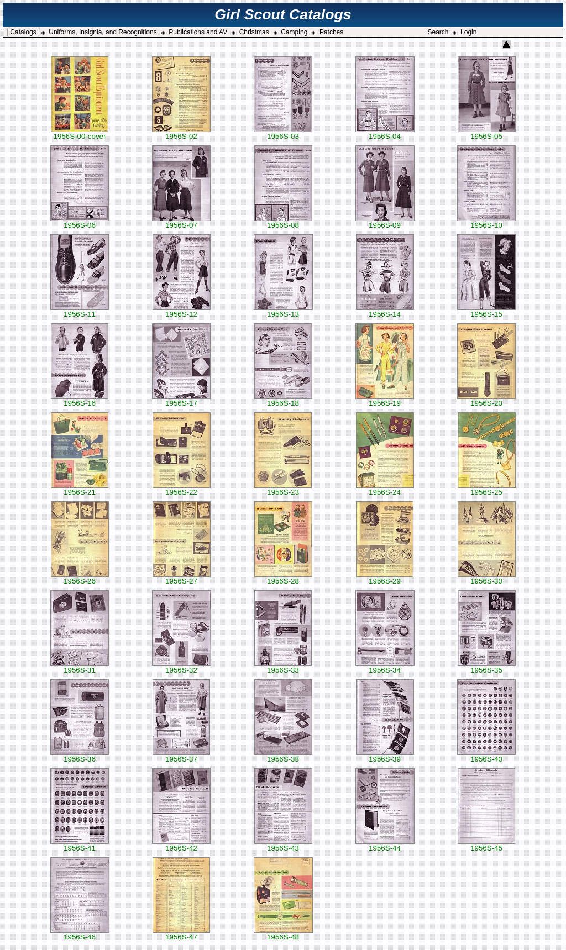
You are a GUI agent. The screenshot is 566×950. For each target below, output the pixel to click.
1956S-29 (384, 577)
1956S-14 (385, 310)
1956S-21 (79, 488)
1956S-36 (79, 755)
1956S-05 (487, 132)
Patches (331, 32)
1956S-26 (80, 577)
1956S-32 (181, 666)
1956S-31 (79, 666)
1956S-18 (283, 399)
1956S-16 (79, 399)
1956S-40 (486, 755)
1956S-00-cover (79, 132)
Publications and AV (198, 32)
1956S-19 (384, 399)
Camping (294, 32)
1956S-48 (283, 933)
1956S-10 (486, 221)
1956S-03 (283, 132)
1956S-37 (181, 755)
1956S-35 (487, 666)
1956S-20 (486, 399)
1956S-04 (385, 132)
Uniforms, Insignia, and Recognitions (102, 32)
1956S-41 (79, 844)
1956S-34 (385, 666)
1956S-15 (486, 310)
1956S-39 (385, 755)
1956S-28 (283, 577)
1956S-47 (181, 933)
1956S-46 (79, 933)
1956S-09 (385, 221)
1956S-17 (181, 399)
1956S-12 (182, 310)
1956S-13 (283, 310)
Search (437, 32)
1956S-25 (487, 488)
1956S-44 (385, 844)
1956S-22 (182, 488)
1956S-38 (283, 755)
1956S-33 (283, 666)
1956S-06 (79, 221)
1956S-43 (283, 844)
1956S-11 (79, 310)
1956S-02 (181, 132)
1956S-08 (283, 221)
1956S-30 (487, 577)
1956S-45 (486, 844)
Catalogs (23, 32)
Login (468, 32)
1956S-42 (181, 844)
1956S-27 (182, 577)
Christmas (254, 32)
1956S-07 (181, 221)
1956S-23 (283, 488)
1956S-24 (385, 488)
